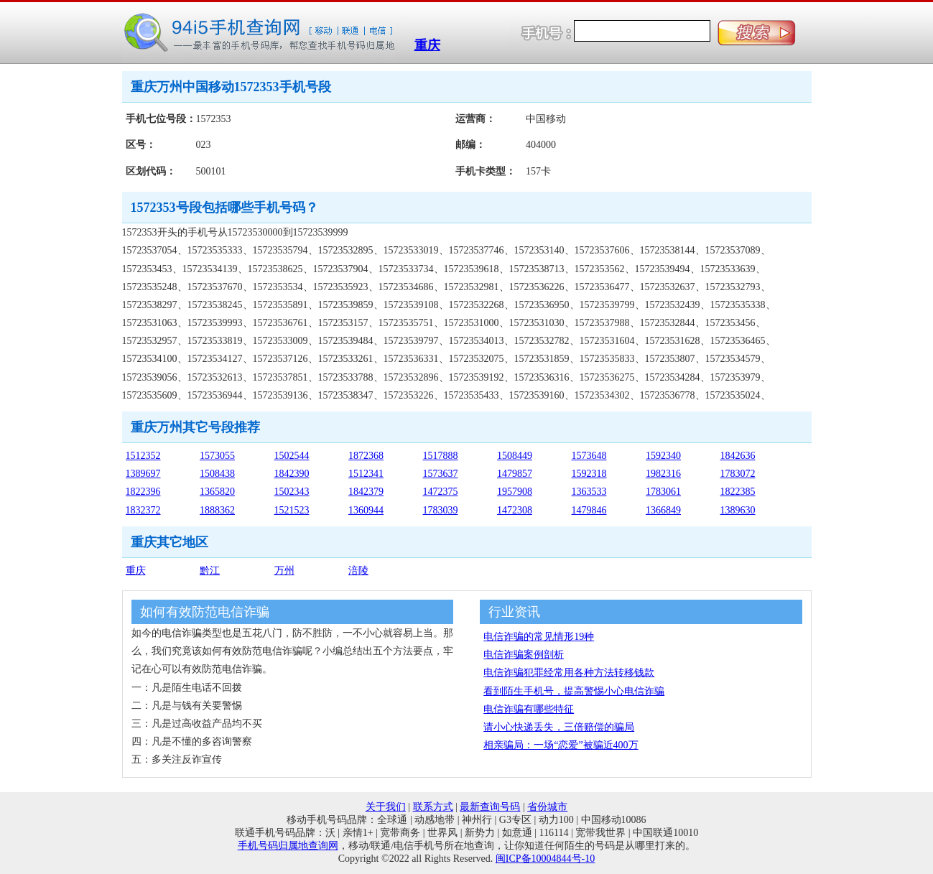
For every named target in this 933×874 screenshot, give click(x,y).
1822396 (143, 491)
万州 (284, 570)
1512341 (366, 473)
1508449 (514, 455)
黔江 (210, 570)
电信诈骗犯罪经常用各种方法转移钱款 (568, 672)
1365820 (217, 491)
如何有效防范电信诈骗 (204, 612)
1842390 (292, 473)
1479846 (589, 510)
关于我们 (386, 806)
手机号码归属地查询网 (288, 845)
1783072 (738, 473)
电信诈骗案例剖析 (523, 654)
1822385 (738, 491)
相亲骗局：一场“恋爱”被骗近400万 (560, 745)
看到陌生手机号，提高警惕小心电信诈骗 (573, 691)
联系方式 (433, 806)
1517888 (440, 455)
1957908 (514, 491)
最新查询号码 (490, 806)
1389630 (738, 510)
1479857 (514, 473)
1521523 (292, 510)
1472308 (514, 510)
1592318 (589, 473)
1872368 (366, 455)
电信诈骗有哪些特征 (528, 709)
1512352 (143, 455)
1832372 (143, 510)
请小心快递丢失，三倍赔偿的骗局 (558, 727)
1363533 (589, 491)
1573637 (440, 473)
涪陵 (358, 570)
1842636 (738, 455)
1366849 (663, 510)
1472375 (440, 491)
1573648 (589, 455)
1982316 (663, 473)
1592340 (663, 455)
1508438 (217, 473)
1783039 (440, 510)
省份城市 (547, 806)
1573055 (217, 455)
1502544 (292, 455)
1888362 (217, 510)
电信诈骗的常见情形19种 (538, 636)
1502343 (292, 491)
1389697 (143, 473)
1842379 (366, 491)
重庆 (427, 45)
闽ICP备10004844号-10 (545, 858)
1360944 (366, 510)
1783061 (663, 491)
